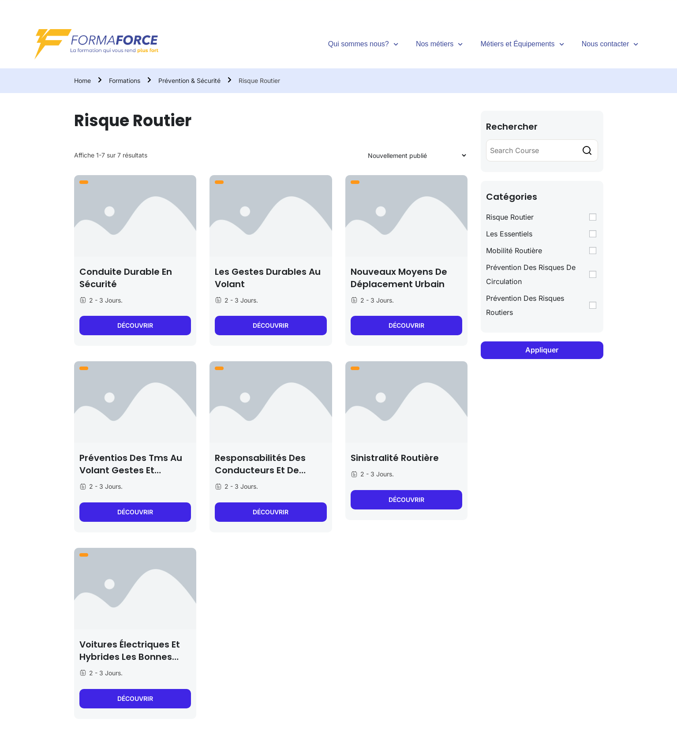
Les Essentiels (509, 233)
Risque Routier (510, 217)
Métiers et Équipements (522, 44)
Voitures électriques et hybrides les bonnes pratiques (129, 656)
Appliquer (541, 349)
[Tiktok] (613, 6)
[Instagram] (631, 6)
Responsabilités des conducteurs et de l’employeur (260, 470)
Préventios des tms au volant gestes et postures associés (130, 470)
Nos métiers (439, 44)
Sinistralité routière (395, 458)
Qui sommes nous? (363, 44)
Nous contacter (610, 44)
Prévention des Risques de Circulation (531, 274)
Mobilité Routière (514, 250)
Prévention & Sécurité (189, 80)
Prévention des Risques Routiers (525, 305)
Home (82, 80)
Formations (124, 80)
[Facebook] (595, 6)
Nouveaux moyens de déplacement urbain (399, 278)
